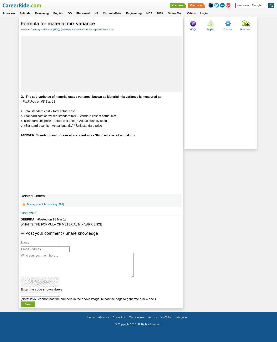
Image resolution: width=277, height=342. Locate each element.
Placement (83, 13)
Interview (9, 13)
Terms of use (136, 317)
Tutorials (228, 29)
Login (204, 13)
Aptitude (24, 13)
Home (24, 29)
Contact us (119, 317)
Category (35, 29)
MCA (149, 13)
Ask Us (152, 317)
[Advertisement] (101, 64)
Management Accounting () (45, 204)
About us (103, 317)
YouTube (165, 317)
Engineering (134, 13)
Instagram (181, 317)
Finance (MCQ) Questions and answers (64, 29)
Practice (196, 5)
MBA (160, 13)
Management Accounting (101, 29)
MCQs (193, 29)
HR (96, 13)
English (58, 13)
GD (70, 13)
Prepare (177, 5)
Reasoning (42, 13)
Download (245, 29)
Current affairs (112, 13)
